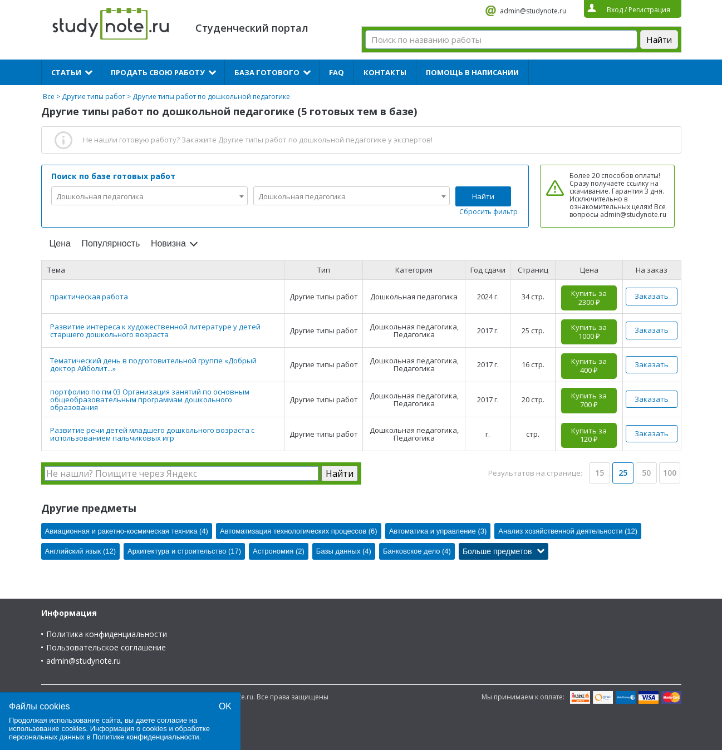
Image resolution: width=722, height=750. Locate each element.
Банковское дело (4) (417, 551)
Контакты (385, 72)
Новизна (168, 243)
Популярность (110, 243)
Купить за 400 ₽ (589, 365)
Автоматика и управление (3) (438, 531)
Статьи (66, 72)
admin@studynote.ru (533, 11)
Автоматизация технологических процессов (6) (298, 531)
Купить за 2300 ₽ (589, 297)
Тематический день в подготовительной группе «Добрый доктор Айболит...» (153, 364)
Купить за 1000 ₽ (589, 331)
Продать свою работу (158, 72)
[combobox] (149, 195)
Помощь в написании (472, 72)
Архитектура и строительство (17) (184, 551)
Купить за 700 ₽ (589, 400)
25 (622, 472)
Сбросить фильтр (488, 211)
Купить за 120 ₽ (589, 435)
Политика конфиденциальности (106, 634)
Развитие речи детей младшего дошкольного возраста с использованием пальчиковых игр (152, 434)
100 (669, 472)
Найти (483, 196)
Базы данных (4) (343, 551)
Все (49, 96)
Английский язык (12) (80, 551)
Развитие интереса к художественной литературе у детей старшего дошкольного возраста (155, 330)
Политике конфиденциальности (145, 737)
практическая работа (89, 297)
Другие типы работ (93, 96)
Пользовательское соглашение (106, 647)
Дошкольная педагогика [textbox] (100, 196)
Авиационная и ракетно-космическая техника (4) (126, 531)
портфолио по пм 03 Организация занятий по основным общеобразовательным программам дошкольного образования (149, 399)
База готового (266, 72)
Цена (60, 243)
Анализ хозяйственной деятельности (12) (567, 531)
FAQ (336, 72)
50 (646, 472)
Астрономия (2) (278, 551)
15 (599, 472)
